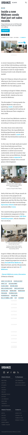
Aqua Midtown (14, 295)
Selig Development (13, 283)
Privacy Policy (19, 420)
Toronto (4, 403)
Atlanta (3, 385)
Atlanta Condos (4, 285)
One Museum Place (5, 295)
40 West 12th (4, 283)
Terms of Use (19, 417)
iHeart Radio (5, 422)
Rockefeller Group (18, 281)
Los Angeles (5, 399)
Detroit (3, 396)
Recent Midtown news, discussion (14, 274)
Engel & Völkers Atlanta (6, 288)
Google (3, 417)
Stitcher (4, 420)
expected (17, 157)
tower (14, 207)
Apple (3, 413)
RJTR (16, 297)
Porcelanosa (4, 293)
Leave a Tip (18, 413)
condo (10, 107)
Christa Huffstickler (19, 288)
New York (4, 401)
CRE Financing (19, 380)
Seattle (3, 382)
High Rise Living (4, 290)
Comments (22, 37)
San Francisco (5, 405)
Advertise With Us (20, 385)
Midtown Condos (14, 285)
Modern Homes (13, 290)
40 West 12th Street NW (6, 281)
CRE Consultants (20, 382)
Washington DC (5, 394)
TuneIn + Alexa (5, 424)
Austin (3, 387)
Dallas (3, 392)
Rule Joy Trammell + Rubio (7, 297)
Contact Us (18, 415)
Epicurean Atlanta (7, 205)
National (4, 380)
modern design (21, 290)
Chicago (3, 389)
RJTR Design (21, 297)
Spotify (3, 415)
